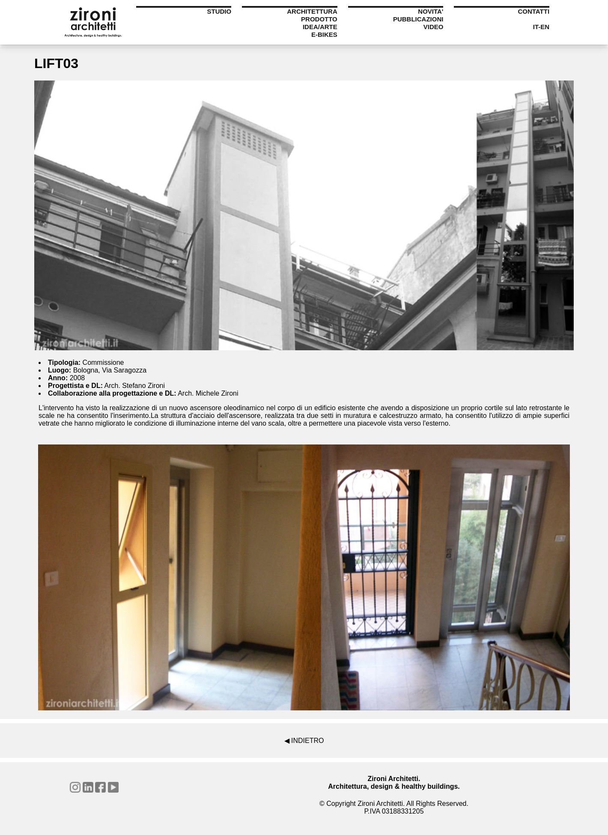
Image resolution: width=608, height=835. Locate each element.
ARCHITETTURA (312, 11)
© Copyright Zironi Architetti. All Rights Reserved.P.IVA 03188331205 (393, 807)
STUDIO (219, 11)
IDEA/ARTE (320, 26)
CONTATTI (533, 11)
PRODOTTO (319, 19)
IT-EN (541, 26)
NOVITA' (430, 11)
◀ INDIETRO (304, 740)
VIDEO (433, 26)
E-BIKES (324, 34)
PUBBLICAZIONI (418, 19)
